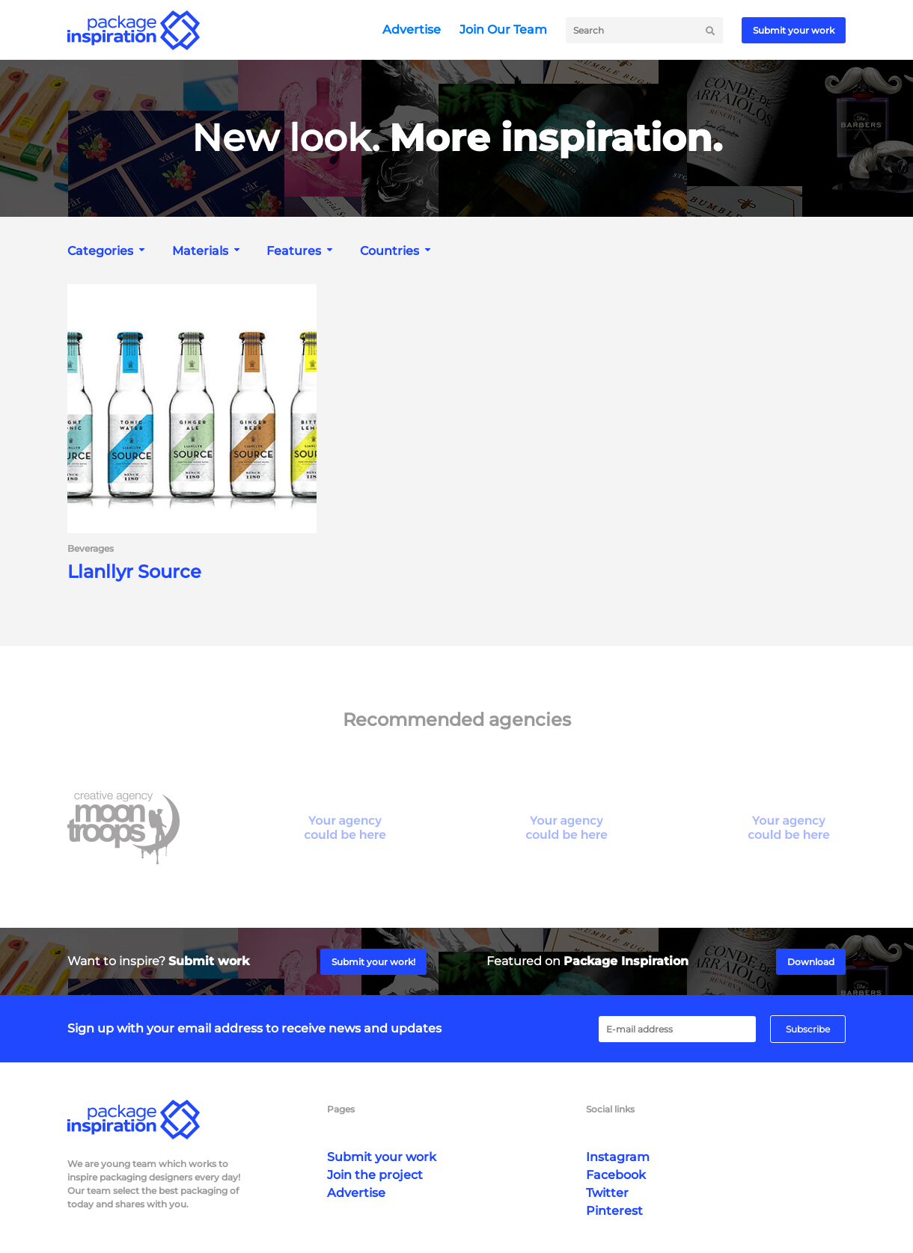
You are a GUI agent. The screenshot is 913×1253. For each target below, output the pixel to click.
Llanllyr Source (134, 572)
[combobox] (107, 251)
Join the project (375, 1175)
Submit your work (793, 30)
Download (810, 961)
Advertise (411, 29)
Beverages (90, 548)
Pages (341, 1109)
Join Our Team (503, 29)
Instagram (618, 1157)
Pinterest (614, 1211)
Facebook (616, 1175)
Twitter (607, 1193)
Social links (610, 1109)
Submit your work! (373, 961)
